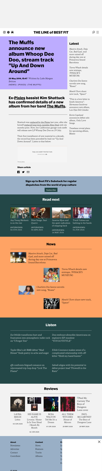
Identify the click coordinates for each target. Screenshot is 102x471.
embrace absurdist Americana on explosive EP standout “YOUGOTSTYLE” (71, 338)
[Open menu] (97, 32)
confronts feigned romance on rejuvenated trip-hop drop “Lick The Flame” (28, 368)
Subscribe (51, 190)
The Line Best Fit (51, 32)
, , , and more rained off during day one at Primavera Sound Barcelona (78, 56)
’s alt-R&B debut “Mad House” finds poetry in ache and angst (29, 352)
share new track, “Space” (77, 93)
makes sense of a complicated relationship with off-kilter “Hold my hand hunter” (69, 353)
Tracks (38, 452)
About (13, 442)
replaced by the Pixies (40, 122)
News (12, 85)
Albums (39, 456)
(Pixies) (22, 85)
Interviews (16, 227)
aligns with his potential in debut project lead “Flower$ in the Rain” (69, 368)
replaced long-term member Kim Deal (41, 125)
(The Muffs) (34, 85)
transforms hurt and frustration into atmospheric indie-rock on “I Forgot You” (30, 338)
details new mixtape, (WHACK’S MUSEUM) (78, 71)
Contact (14, 452)
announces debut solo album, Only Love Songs (79, 119)
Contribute (15, 456)
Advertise (14, 449)
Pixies (19, 97)
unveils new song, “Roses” (78, 84)
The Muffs (56, 106)
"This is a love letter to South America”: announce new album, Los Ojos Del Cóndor (79, 104)
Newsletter (15, 445)
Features (39, 449)
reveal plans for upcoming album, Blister (79, 131)
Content (39, 442)
